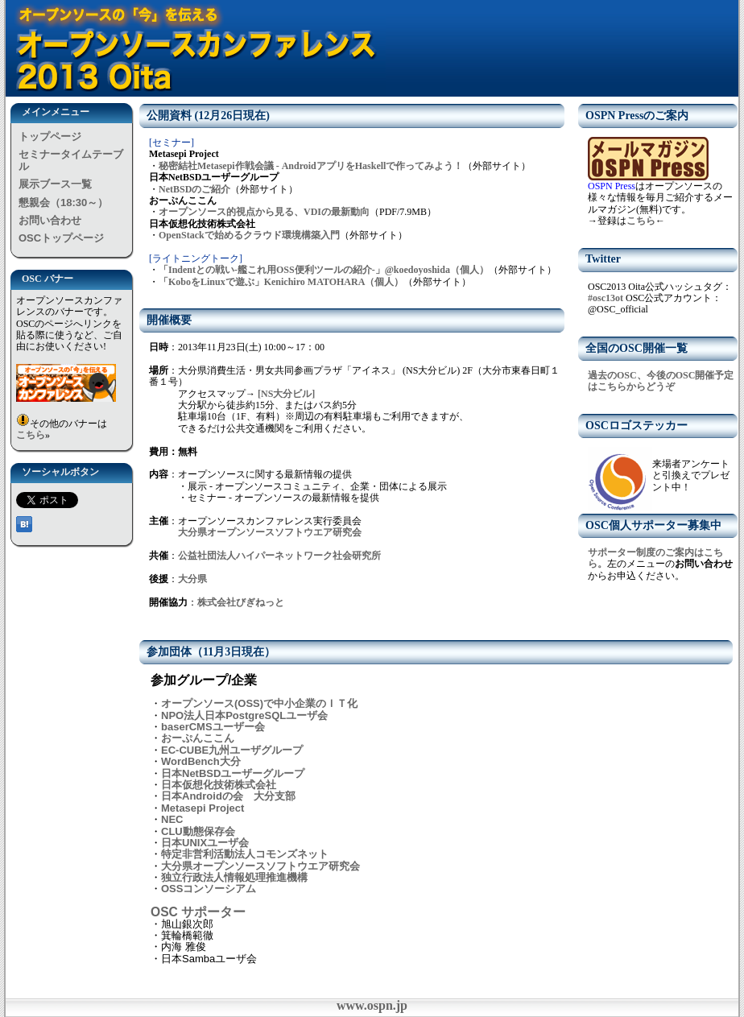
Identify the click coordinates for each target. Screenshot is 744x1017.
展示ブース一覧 (55, 184)
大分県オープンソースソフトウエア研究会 (270, 532)
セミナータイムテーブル (71, 160)
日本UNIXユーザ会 (205, 843)
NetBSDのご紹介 (194, 189)
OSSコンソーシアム (208, 889)
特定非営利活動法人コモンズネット (245, 854)
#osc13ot (605, 298)
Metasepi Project (202, 808)
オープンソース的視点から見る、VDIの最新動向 (264, 211)
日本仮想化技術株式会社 (218, 785)
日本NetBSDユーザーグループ (232, 773)
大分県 (192, 579)
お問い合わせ (50, 220)
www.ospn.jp (372, 1005)
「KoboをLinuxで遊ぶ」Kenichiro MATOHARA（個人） (281, 281)
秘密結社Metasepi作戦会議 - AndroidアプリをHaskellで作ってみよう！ (311, 166)
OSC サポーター (198, 912)
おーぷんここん (197, 738)
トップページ (50, 136)
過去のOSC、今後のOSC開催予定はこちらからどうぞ (661, 381)
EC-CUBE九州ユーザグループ (232, 750)
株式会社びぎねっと (240, 602)
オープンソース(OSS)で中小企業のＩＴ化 (259, 703)
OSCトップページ (61, 238)
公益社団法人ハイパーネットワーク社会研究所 (279, 555)
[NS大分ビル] (285, 393)
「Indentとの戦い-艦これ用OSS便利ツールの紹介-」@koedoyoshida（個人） (324, 269)
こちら (30, 434)
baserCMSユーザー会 (213, 727)
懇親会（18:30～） (63, 202)
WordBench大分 (201, 761)
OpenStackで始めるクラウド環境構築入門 (249, 235)
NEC (172, 819)
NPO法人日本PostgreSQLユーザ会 (244, 715)
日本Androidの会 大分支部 (228, 796)
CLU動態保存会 (198, 831)
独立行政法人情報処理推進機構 (234, 877)
